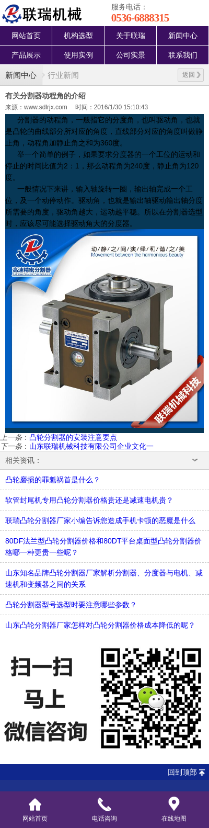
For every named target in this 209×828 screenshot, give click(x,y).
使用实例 (78, 55)
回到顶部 (182, 772)
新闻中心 (183, 35)
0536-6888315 (140, 18)
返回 (191, 74)
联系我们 (183, 55)
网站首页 (26, 35)
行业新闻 (63, 75)
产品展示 (26, 55)
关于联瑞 (130, 35)
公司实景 (130, 55)
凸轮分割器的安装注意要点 (73, 437)
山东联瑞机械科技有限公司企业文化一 (91, 446)
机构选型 (78, 35)
